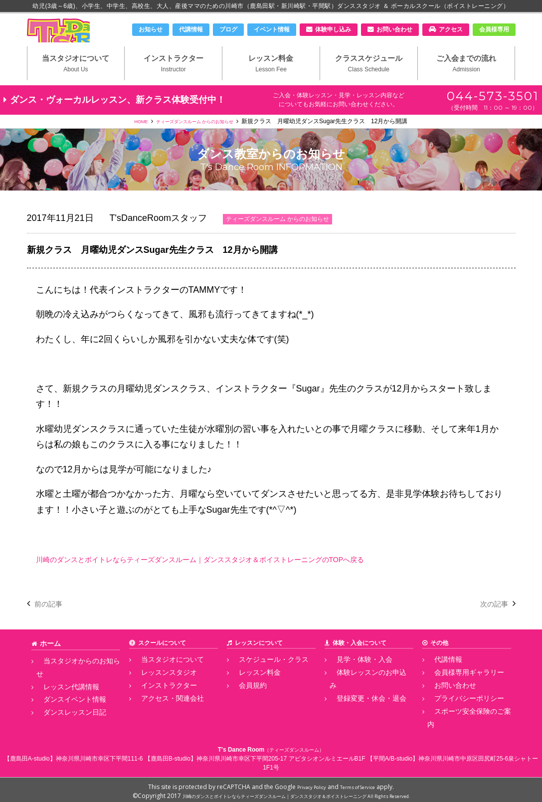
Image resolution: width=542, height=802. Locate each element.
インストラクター (173, 80)
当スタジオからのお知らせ (72, 677)
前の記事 (52, 622)
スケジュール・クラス (262, 677)
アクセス (451, 29)
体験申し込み (333, 29)
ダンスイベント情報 (63, 700)
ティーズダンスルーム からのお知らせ (196, 140)
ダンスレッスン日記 (63, 711)
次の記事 (490, 622)
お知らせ (151, 29)
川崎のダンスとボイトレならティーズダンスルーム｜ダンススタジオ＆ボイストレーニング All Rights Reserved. (296, 792)
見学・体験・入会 (353, 677)
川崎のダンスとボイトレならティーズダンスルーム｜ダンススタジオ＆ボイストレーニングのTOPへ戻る (247, 578)
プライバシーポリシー (457, 711)
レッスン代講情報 (60, 689)
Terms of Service (362, 783)
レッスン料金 (271, 80)
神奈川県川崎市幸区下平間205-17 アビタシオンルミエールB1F (280, 755)
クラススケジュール (368, 80)
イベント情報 (272, 29)
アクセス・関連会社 (161, 711)
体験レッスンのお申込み (362, 689)
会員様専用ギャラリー (457, 689)
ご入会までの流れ (466, 80)
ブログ (228, 29)
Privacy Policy (306, 783)
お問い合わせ (394, 29)
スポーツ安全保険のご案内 (463, 722)
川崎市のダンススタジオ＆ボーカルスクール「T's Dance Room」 (79, 38)
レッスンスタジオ (158, 689)
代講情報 (191, 29)
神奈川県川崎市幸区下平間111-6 (99, 755)
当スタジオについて (76, 80)
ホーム (49, 661)
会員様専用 (494, 29)
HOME (128, 140)
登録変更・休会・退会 (359, 700)
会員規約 (244, 700)
